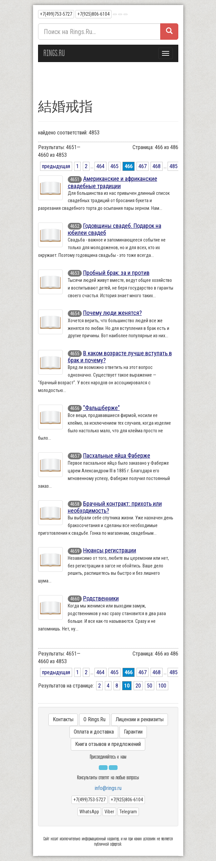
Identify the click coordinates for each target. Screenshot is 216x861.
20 (138, 686)
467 (143, 166)
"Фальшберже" (101, 407)
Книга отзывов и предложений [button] (108, 744)
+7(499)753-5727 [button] (56, 14)
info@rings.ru (108, 788)
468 (157, 166)
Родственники (101, 598)
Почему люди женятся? (112, 312)
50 (149, 686)
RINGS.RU (54, 53)
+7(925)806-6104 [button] (93, 14)
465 (115, 166)
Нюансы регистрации (109, 550)
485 (174, 166)
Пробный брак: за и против (116, 272)
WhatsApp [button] (89, 811)
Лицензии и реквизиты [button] (140, 719)
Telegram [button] (128, 811)
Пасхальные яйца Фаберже (116, 455)
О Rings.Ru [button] (94, 719)
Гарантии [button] (133, 732)
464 (100, 166)
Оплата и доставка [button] (94, 732)
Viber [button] (109, 811)
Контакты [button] (63, 719)
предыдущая (56, 166)
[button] (115, 14)
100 (162, 686)
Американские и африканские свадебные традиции (112, 182)
